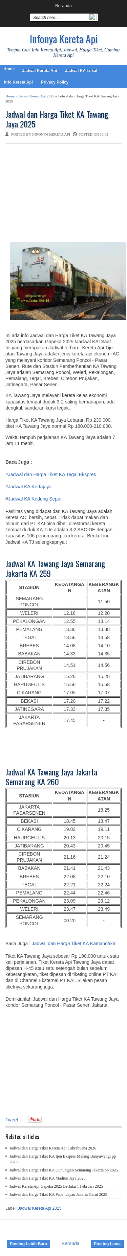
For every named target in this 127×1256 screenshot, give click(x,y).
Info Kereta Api (18, 82)
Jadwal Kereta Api (39, 70)
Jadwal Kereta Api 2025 (36, 96)
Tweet (11, 1119)
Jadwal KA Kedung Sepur (35, 499)
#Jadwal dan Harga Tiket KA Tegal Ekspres (50, 474)
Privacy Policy (54, 82)
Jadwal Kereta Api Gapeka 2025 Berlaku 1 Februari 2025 (56, 1186)
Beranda (63, 5)
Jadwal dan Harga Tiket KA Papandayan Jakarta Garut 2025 (58, 1194)
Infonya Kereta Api (64, 38)
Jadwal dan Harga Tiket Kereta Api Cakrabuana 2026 (52, 1148)
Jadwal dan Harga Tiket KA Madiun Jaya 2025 (47, 1178)
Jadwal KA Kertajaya (29, 486)
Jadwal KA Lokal (81, 70)
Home (9, 69)
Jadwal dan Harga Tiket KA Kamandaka (73, 943)
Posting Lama (107, 1243)
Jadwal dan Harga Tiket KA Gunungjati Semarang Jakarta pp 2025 (63, 1170)
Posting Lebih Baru (28, 1243)
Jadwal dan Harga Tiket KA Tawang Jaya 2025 (56, 119)
